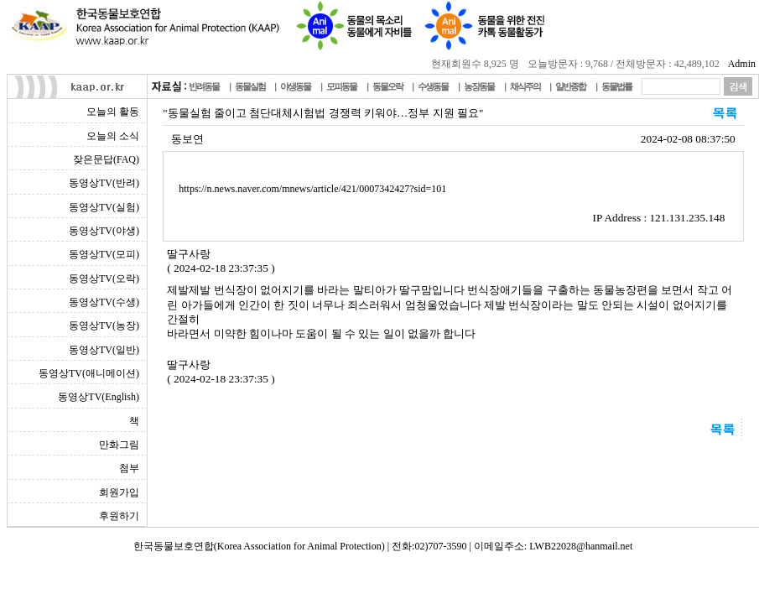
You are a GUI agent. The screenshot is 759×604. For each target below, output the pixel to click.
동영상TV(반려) (104, 183)
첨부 (129, 468)
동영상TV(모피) (104, 254)
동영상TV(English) (98, 397)
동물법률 (616, 86)
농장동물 (479, 86)
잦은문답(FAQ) (106, 159)
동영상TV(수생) (104, 302)
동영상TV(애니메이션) (89, 373)
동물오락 (387, 86)
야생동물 (295, 86)
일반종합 (570, 86)
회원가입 (119, 492)
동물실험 (250, 86)
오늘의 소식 (112, 136)
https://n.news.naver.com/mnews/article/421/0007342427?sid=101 (312, 189)
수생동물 (433, 86)
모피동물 (341, 86)
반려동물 (204, 86)
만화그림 (119, 444)
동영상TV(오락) (104, 278)
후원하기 (119, 516)
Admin (742, 64)
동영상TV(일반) (104, 350)
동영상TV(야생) (104, 231)
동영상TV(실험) (104, 207)
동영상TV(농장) (104, 325)
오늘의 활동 (112, 111)
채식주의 (525, 86)
